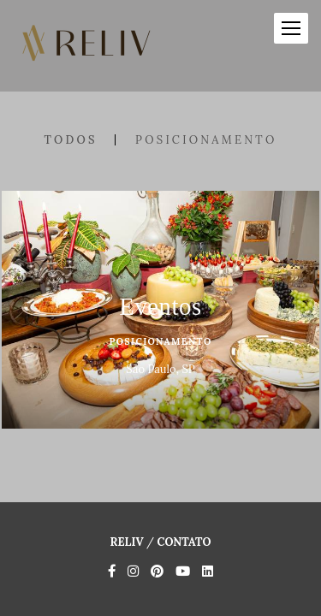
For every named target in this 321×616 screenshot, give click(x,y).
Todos (70, 139)
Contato (184, 542)
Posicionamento (205, 139)
